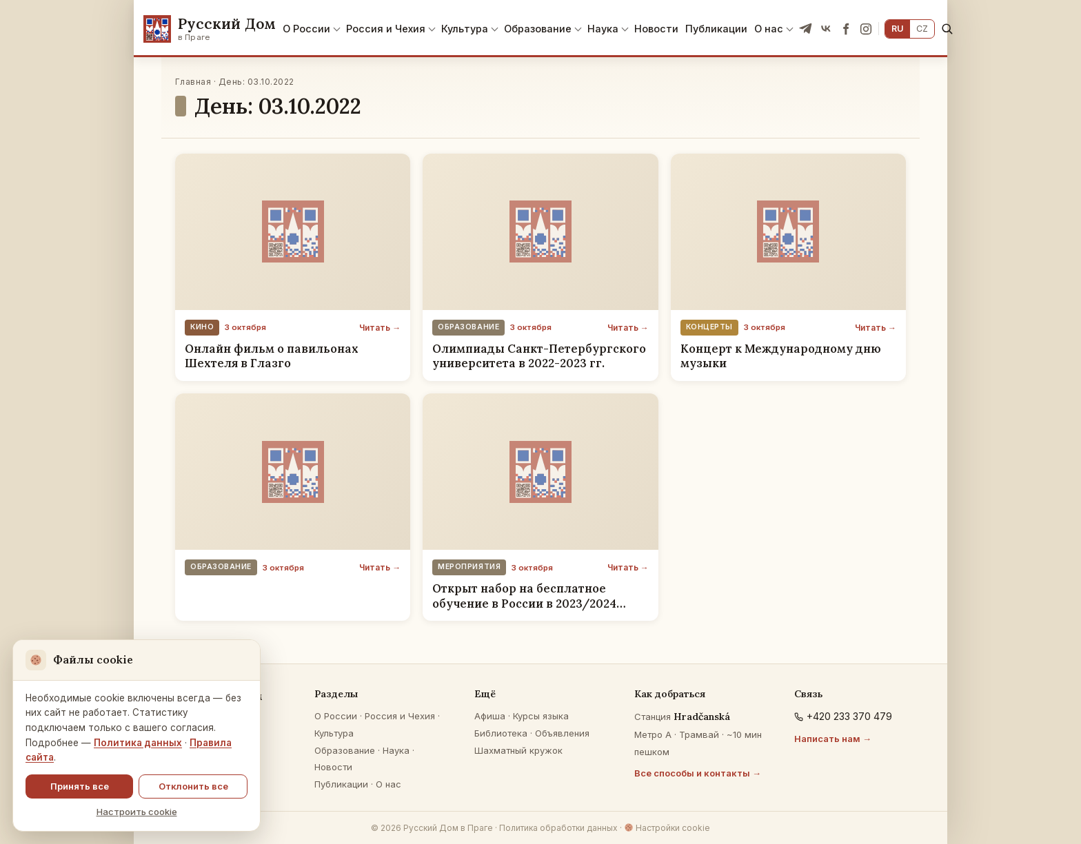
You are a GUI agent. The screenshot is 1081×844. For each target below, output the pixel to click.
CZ (922, 28)
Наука (602, 28)
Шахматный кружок (518, 750)
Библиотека (500, 733)
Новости (656, 28)
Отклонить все (193, 786)
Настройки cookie (667, 828)
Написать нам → (832, 738)
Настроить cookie (137, 811)
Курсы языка (541, 715)
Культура (464, 28)
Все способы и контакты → (697, 773)
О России (306, 28)
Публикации (716, 28)
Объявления (562, 733)
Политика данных (138, 742)
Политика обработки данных (558, 828)
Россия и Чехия (385, 28)
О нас (768, 28)
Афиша (489, 715)
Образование (538, 28)
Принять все (79, 786)
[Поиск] (946, 28)
